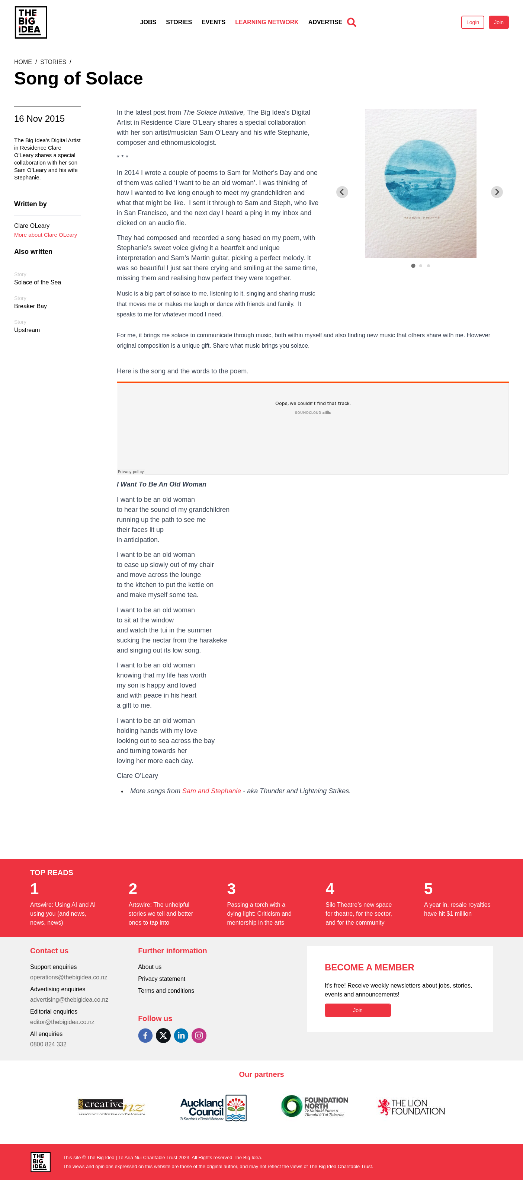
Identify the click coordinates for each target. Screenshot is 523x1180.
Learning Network (267, 22)
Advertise (325, 22)
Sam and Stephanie (211, 791)
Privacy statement (161, 979)
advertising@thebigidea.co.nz (69, 999)
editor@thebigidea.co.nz (62, 1022)
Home (23, 62)
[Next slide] (497, 192)
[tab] (413, 266)
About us (149, 967)
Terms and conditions (166, 991)
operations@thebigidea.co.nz (69, 977)
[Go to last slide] (342, 192)
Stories (179, 22)
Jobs (148, 22)
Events (213, 22)
